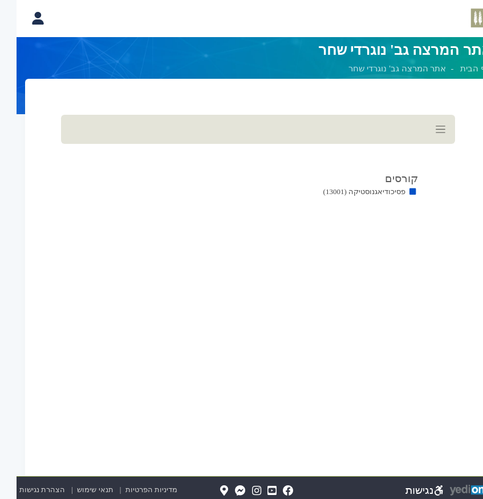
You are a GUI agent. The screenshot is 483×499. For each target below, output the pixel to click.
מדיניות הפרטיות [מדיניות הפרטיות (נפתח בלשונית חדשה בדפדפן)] (135, 489)
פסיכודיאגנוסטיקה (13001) (348, 191)
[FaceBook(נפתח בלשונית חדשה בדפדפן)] (271, 491)
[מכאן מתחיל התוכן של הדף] (241, 170)
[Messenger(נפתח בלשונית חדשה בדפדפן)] (224, 491)
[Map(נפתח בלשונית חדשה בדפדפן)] (207, 491)
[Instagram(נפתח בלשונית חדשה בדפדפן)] (240, 491)
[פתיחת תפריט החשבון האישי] (21, 18)
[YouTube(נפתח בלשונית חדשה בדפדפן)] (255, 491)
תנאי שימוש (73, 489)
